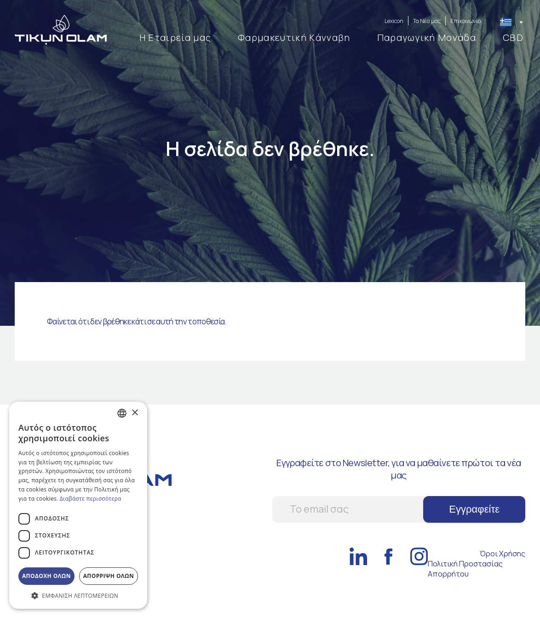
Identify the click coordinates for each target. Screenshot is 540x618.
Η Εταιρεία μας (175, 37)
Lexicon (394, 21)
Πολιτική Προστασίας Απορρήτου (465, 569)
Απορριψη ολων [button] (108, 576)
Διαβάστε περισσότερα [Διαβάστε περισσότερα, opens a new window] (90, 498)
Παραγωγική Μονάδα (426, 37)
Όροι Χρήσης (502, 554)
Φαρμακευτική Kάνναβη (294, 37)
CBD (513, 37)
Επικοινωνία (465, 21)
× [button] (134, 413)
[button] (78, 595)
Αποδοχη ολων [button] (46, 576)
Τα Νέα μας (427, 21)
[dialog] (78, 505)
